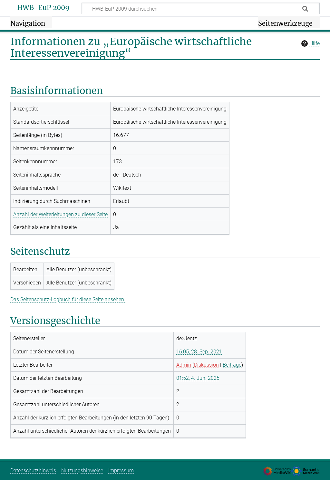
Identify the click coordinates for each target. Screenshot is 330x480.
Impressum (121, 470)
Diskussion (206, 365)
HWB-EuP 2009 (43, 8)
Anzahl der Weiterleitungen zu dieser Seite (60, 214)
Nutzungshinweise (82, 470)
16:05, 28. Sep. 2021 (199, 352)
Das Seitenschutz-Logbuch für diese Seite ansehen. (67, 299)
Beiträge (232, 365)
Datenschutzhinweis (33, 470)
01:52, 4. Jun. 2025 (197, 378)
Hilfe (310, 43)
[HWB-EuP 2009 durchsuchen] (200, 8)
